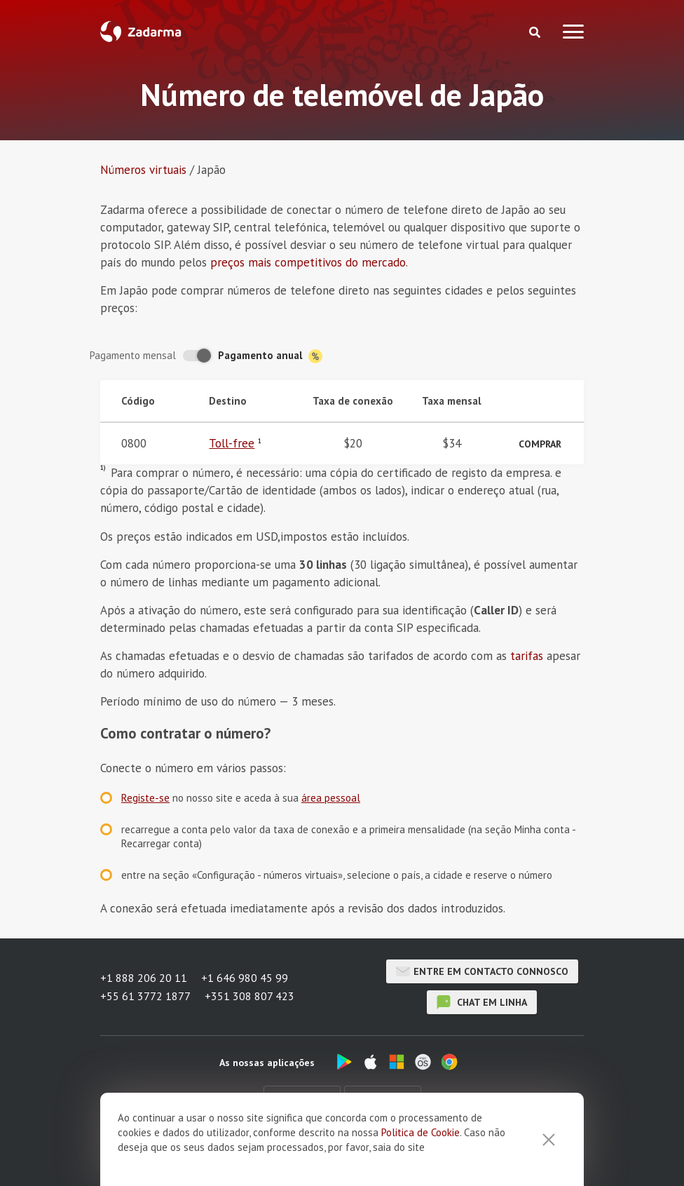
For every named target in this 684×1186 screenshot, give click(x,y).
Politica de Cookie (420, 1149)
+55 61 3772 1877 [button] (145, 996)
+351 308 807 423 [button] (249, 996)
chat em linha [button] (482, 1002)
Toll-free (231, 443)
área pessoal (330, 797)
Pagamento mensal (133, 355)
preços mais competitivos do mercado (308, 262)
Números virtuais (143, 169)
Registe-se (145, 797)
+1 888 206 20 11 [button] (143, 978)
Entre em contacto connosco (482, 971)
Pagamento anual (270, 356)
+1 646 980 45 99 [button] (244, 978)
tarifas (526, 655)
